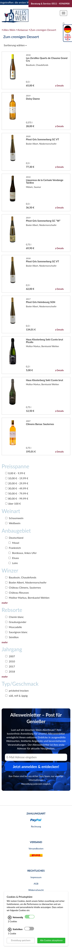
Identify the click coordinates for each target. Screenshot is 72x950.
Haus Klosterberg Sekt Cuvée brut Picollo (44, 341)
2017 (10, 666)
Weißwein (12, 523)
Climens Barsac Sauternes (40, 424)
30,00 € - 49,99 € (16, 488)
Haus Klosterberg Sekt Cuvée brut (44, 380)
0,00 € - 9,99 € (15, 473)
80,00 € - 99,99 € (16, 498)
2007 (10, 656)
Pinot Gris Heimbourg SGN (40, 302)
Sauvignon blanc (16, 632)
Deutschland (14, 537)
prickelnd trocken (17, 690)
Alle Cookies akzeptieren (51, 940)
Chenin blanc (14, 616)
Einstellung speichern (20, 940)
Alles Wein (9, 29)
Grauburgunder (15, 621)
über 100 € (13, 503)
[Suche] (63, 24)
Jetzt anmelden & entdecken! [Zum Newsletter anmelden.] (36, 766)
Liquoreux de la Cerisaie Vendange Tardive (44, 181)
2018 (10, 671)
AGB (36, 883)
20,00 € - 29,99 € (16, 483)
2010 (10, 661)
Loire (13, 563)
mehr (5, 602)
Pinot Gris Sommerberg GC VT (42, 139)
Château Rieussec (17, 592)
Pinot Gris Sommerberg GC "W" (43, 220)
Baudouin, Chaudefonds (20, 577)
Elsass (14, 557)
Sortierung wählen (15, 45)
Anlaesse (23, 29)
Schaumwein (14, 518)
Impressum (36, 877)
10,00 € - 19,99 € (16, 478)
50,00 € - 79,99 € (16, 493)
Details (60, 85)
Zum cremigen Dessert (43, 29)
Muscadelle (13, 627)
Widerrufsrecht (36, 890)
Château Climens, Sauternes (23, 587)
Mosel (14, 542)
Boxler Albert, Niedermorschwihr (25, 582)
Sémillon (12, 637)
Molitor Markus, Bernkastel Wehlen (27, 597)
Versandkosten (36, 848)
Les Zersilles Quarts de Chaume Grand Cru (46, 59)
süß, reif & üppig (16, 695)
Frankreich (13, 547)
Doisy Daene (33, 98)
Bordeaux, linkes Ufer (23, 552)
